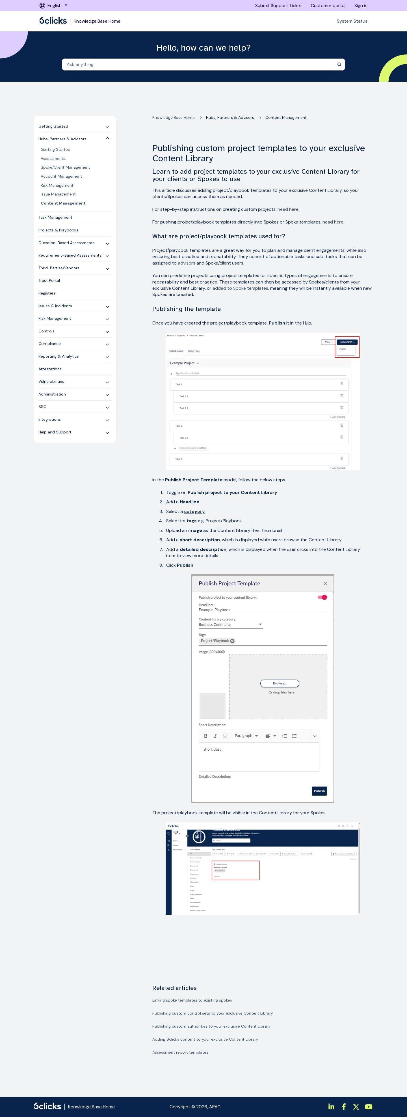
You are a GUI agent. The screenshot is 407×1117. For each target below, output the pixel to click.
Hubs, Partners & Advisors (230, 117)
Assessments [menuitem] (53, 158)
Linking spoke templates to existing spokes (192, 1000)
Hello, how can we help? (204, 48)
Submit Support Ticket (278, 5)
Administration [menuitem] (52, 394)
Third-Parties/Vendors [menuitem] (58, 267)
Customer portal (328, 5)
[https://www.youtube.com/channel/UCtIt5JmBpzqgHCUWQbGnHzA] (368, 1106)
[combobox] (198, 64)
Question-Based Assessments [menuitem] (66, 242)
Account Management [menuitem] (61, 176)
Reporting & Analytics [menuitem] (58, 356)
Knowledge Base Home (97, 21)
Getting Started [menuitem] (53, 126)
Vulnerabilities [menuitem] (51, 381)
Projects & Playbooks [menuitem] (58, 230)
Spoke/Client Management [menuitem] (65, 167)
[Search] (339, 64)
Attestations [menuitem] (50, 368)
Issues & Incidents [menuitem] (55, 305)
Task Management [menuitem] (55, 217)
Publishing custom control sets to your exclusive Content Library (212, 1013)
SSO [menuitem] (42, 406)
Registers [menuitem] (46, 293)
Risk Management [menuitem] (57, 185)
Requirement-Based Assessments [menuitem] (69, 255)
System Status (352, 21)
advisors (186, 263)
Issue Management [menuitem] (58, 194)
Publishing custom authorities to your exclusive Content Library (211, 1026)
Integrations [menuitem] (49, 419)
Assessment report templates (180, 1052)
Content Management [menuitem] (63, 203)
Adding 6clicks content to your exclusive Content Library (205, 1039)
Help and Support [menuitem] (55, 432)
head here (288, 209)
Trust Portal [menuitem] (49, 280)
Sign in (360, 5)
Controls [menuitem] (46, 331)
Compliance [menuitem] (49, 343)
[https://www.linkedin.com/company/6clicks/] (331, 1106)
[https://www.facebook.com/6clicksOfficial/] (343, 1106)
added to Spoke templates (240, 288)
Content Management (286, 117)
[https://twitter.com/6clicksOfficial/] (356, 1106)
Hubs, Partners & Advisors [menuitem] (62, 138)
